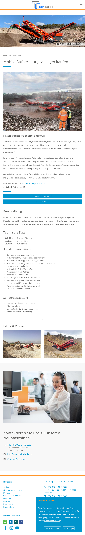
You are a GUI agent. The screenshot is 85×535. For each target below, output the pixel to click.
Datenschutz (8, 507)
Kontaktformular (16, 459)
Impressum (8, 504)
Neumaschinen (15, 55)
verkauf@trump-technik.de (33, 183)
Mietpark (7, 493)
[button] (5, 522)
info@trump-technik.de (19, 454)
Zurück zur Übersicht (42, 196)
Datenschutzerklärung (52, 521)
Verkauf (6, 487)
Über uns (7, 498)
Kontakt (6, 501)
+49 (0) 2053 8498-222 (19, 444)
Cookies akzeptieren (52, 528)
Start (5, 55)
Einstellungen (69, 528)
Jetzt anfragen (42, 202)
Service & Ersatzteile (12, 495)
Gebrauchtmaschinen (12, 490)
